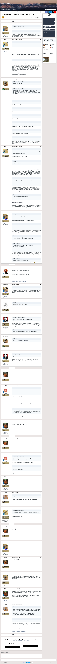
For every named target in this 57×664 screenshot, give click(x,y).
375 (5, 397)
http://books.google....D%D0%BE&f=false (17, 396)
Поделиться (31, 17)
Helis (5, 300)
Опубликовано (16, 39)
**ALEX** (5, 385)
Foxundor (5, 492)
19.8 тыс (5, 35)
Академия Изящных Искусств (13, 17)
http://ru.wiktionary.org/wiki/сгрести (17, 472)
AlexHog (5, 438)
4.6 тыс (5, 326)
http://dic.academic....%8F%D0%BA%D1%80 (17, 202)
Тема (2, 662)
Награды (14, 9)
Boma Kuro (46, 44)
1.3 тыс (5, 432)
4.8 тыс (5, 51)
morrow (5, 39)
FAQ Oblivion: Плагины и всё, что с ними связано (48, 21)
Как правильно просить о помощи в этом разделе (48, 32)
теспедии (37, 290)
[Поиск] (49, 9)
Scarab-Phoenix (5, 79)
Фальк (53, 44)
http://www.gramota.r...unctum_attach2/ (25, 403)
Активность (8, 9)
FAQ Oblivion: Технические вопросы (48, 24)
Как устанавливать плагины (47, 29)
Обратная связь (5, 662)
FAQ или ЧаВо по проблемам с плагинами (47, 27)
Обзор (4, 9)
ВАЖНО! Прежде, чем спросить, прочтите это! (48, 35)
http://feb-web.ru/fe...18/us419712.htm (17, 406)
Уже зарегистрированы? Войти (45, 4)
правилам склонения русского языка (23, 340)
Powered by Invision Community (52, 662)
